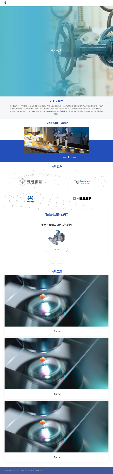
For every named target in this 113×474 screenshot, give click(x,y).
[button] (64, 157)
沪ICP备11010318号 (36, 470)
